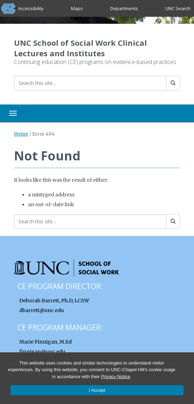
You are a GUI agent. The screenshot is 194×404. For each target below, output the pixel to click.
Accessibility (31, 8)
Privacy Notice (115, 376)
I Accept (97, 390)
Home (21, 134)
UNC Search (178, 8)
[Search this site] (90, 83)
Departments (124, 8)
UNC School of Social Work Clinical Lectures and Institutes (80, 47)
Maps (77, 8)
